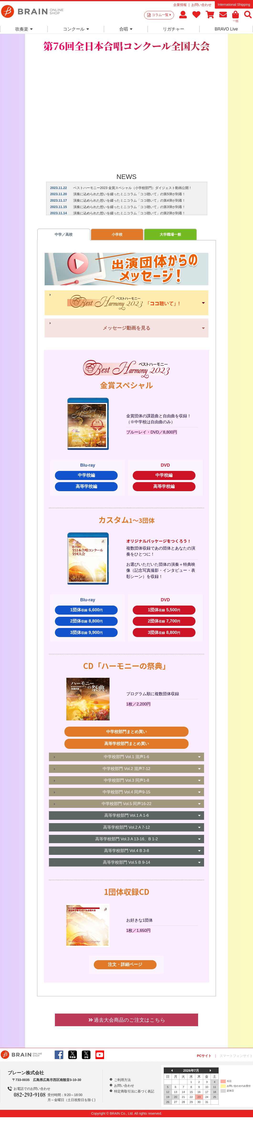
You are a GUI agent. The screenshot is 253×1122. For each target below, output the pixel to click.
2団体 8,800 (86, 622)
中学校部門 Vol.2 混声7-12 (126, 770)
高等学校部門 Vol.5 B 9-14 (126, 864)
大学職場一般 (121, 235)
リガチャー (173, 29)
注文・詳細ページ (125, 966)
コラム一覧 (161, 15)
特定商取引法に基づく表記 (134, 1093)
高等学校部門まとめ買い (126, 745)
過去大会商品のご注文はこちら (126, 1021)
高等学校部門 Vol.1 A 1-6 (126, 817)
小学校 (88, 235)
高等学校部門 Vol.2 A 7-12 (126, 828)
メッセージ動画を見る (126, 329)
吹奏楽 (24, 29)
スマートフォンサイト (236, 1057)
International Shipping (234, 4)
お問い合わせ (201, 5)
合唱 (125, 29)
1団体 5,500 (164, 611)
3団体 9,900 (86, 633)
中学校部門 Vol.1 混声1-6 (126, 758)
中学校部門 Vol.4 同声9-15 (126, 793)
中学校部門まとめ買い (126, 733)
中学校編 (86, 476)
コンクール (76, 29)
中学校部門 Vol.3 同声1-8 (126, 782)
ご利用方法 (122, 1081)
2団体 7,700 (164, 622)
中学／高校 (54, 235)
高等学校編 (86, 487)
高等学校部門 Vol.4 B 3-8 (126, 852)
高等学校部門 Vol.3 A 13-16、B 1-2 (126, 840)
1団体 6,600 (86, 611)
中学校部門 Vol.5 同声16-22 (127, 805)
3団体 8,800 (164, 633)
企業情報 (180, 5)
